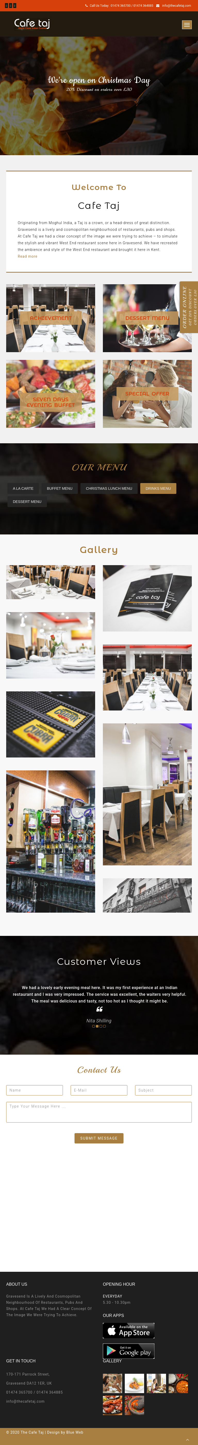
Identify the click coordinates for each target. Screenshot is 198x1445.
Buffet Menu (59, 488)
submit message (99, 1138)
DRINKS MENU (158, 488)
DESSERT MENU (27, 502)
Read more (27, 256)
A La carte (23, 488)
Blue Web (74, 1432)
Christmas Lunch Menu (109, 488)
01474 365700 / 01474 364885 (132, 5)
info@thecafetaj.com (176, 5)
